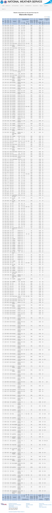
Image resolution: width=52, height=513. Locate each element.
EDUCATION (36, 5)
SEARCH (46, 5)
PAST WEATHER (15, 5)
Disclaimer (28, 503)
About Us (40, 505)
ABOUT (4, 9)
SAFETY (22, 5)
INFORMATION (28, 5)
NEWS (41, 5)
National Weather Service (13, 507)
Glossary (27, 507)
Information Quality (29, 504)
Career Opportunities (43, 507)
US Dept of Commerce (13, 503)
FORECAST (8, 5)
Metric (49, 16)
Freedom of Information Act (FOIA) (45, 504)
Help (27, 505)
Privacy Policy (41, 503)
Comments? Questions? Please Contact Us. (17, 511)
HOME (3, 5)
